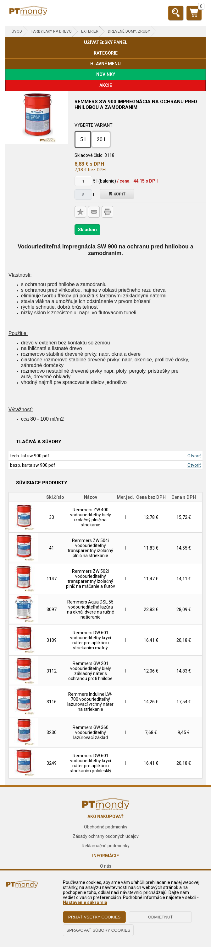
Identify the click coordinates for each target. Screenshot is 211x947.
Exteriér (89, 31)
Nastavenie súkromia (85, 902)
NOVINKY (105, 74)
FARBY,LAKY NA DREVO (51, 31)
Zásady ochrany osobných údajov (106, 836)
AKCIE (105, 85)
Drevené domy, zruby (129, 31)
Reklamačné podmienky (106, 845)
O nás (105, 866)
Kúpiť (116, 194)
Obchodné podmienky (105, 826)
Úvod (17, 31)
